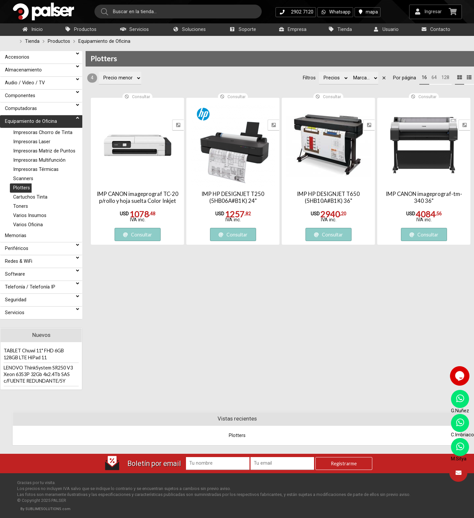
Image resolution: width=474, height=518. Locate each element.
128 (445, 77)
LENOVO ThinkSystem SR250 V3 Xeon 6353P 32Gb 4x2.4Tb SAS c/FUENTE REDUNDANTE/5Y (38, 374)
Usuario (386, 29)
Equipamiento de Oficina (104, 41)
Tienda (340, 29)
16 (424, 77)
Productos (80, 29)
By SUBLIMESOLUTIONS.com (45, 509)
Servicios (134, 29)
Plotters (104, 58)
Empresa (292, 29)
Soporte (242, 29)
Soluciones (189, 29)
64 (434, 77)
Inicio (32, 29)
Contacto (435, 29)
